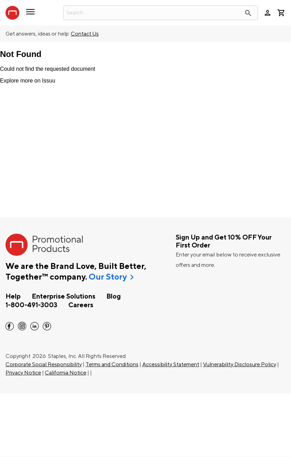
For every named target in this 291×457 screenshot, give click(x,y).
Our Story (108, 277)
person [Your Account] (267, 13)
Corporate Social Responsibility (44, 364)
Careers (80, 305)
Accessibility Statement (170, 364)
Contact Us (85, 34)
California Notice (65, 373)
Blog (113, 296)
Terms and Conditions (112, 364)
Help (13, 296)
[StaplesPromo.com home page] (12, 13)
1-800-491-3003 (31, 305)
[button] (30, 14)
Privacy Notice (23, 373)
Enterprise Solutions (63, 296)
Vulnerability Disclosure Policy (239, 364)
